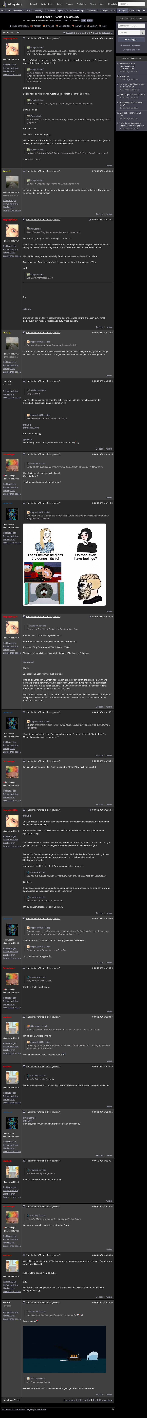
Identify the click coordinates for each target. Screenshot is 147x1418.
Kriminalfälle (50, 11)
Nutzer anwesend (131, 19)
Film (52, 20)
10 (96, 32)
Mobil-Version (40, 1409)
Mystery (38, 11)
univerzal (7, 503)
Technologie (93, 11)
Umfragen (122, 11)
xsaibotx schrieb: (36, 1379)
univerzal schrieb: (36, 872)
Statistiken (81, 4)
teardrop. (7, 381)
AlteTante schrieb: (36, 390)
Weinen (58, 20)
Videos (70, 4)
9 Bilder (37, 26)
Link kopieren (9, 71)
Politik (30, 11)
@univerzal (28, 662)
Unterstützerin (11, 195)
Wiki (102, 4)
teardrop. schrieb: (36, 463)
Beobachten (64, 26)
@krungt (27, 309)
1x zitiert (99, 214)
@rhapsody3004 (31, 428)
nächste (106, 32)
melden (109, 166)
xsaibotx (7, 1017)
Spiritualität (63, 11)
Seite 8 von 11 (11, 32)
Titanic (65, 20)
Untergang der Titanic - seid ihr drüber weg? (131, 87)
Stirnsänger (9, 454)
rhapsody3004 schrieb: (38, 342)
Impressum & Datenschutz (13, 1409)
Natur (112, 11)
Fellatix (6, 1302)
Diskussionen (47, 4)
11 (100, 32)
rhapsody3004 (10, 38)
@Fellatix (27, 439)
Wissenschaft (19, 11)
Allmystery (15, 4)
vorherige (70, 32)
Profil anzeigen (9, 65)
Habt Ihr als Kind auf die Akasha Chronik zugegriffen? (131, 126)
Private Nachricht (10, 68)
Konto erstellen (133, 50)
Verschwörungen (77, 11)
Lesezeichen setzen (12, 74)
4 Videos (50, 26)
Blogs (59, 4)
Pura (7, 171)
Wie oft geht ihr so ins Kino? (131, 96)
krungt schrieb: (35, 47)
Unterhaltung (135, 11)
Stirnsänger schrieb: (37, 1026)
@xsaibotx (28, 1121)
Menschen (5, 11)
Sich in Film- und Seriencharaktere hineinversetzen (131, 67)
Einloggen (132, 39)
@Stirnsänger (29, 1118)
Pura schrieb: (34, 116)
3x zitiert (99, 449)
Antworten (80, 26)
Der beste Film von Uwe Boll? (131, 116)
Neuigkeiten (113, 4)
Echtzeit (33, 4)
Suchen (93, 26)
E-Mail (89, 20)
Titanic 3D (131, 78)
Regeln (30, 1409)
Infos (104, 26)
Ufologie (104, 11)
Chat (93, 4)
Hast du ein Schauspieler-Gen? (131, 105)
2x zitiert (99, 707)
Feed (83, 20)
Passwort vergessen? (131, 45)
